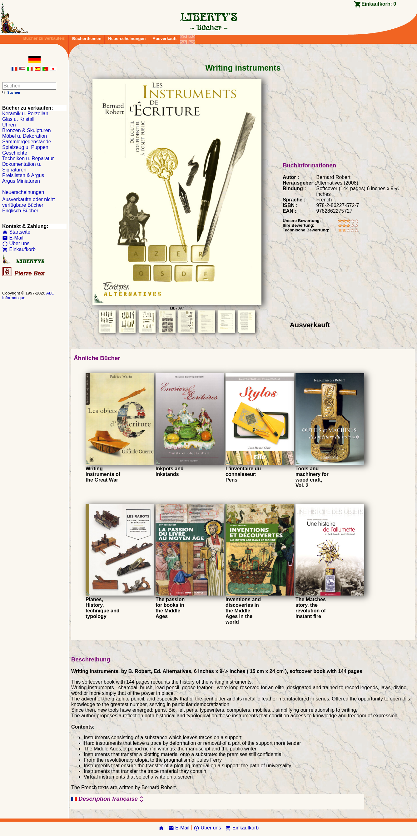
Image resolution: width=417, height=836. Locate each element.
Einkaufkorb (19, 249)
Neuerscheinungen (127, 38)
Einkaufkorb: (378, 4)
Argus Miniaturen (21, 181)
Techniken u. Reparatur (28, 158)
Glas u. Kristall (18, 119)
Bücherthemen (86, 38)
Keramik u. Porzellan (25, 113)
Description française (108, 799)
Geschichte (14, 153)
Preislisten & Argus (23, 175)
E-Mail (12, 237)
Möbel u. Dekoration (24, 136)
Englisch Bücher (20, 210)
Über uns (15, 243)
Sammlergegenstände (26, 141)
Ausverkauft (164, 38)
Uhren (9, 124)
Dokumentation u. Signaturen (21, 166)
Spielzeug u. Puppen (25, 147)
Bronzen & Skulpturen (26, 130)
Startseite (16, 232)
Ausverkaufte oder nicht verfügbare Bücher (28, 202)
